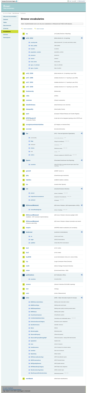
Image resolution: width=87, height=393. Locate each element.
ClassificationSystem (36, 315)
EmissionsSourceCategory (38, 321)
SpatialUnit (33, 340)
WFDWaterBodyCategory (37, 366)
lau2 (27, 252)
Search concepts (40, 28)
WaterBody (33, 353)
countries (33, 164)
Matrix (32, 328)
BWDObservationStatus (37, 302)
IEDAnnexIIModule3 (32, 215)
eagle (32, 239)
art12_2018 (29, 73)
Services (5, 34)
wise (27, 298)
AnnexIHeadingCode (36, 209)
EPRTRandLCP (31, 118)
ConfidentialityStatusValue (37, 318)
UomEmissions (34, 347)
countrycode (34, 42)
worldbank (29, 378)
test (27, 289)
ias (27, 184)
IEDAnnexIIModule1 (32, 205)
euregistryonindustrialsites (34, 124)
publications (30, 275)
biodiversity (30, 91)
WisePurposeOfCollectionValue (39, 373)
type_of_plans (34, 68)
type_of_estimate (35, 65)
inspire (28, 227)
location (33, 48)
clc (31, 236)
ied (27, 189)
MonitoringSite (34, 331)
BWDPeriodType (35, 305)
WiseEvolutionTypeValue (37, 370)
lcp (27, 261)
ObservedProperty (35, 334)
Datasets (5, 19)
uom (27, 293)
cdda (27, 96)
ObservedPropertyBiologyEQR (38, 337)
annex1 (32, 193)
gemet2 (28, 171)
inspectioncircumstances (37, 196)
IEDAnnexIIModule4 (32, 221)
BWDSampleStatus (35, 308)
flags (32, 141)
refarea (32, 148)
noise (28, 270)
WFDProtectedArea (36, 360)
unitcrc (32, 155)
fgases (28, 160)
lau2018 (28, 257)
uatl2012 (33, 242)
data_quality (34, 45)
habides (28, 180)
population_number (36, 52)
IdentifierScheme (35, 324)
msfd (27, 266)
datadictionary (30, 104)
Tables (5, 22)
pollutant (33, 200)
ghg (27, 175)
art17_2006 (29, 78)
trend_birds (34, 61)
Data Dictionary (15, 13)
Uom (32, 344)
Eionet (9, 13)
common (29, 100)
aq (27, 33)
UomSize (33, 350)
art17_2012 (29, 82)
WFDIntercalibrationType (37, 357)
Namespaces (6, 37)
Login (70, 1)
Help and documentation (9, 16)
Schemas (5, 28)
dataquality (29, 109)
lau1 (27, 248)
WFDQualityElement (36, 363)
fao (27, 133)
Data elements (7, 25)
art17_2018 (29, 86)
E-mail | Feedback (8, 388)
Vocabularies (7, 31)
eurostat (28, 129)
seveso (28, 284)
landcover (29, 232)
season (32, 58)
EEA (10, 1)
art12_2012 (29, 38)
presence (33, 55)
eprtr (27, 113)
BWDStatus (34, 311)
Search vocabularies (27, 28)
